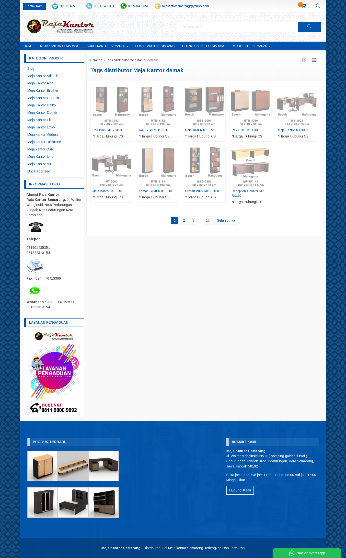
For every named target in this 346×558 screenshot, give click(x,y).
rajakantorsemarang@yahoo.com (185, 6)
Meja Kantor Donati (42, 112)
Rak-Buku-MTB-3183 (107, 130)
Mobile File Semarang (251, 46)
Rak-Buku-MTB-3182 (153, 130)
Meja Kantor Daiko (41, 105)
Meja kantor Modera (42, 135)
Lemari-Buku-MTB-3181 (156, 191)
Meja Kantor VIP (39, 164)
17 (208, 220)
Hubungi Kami (240, 490)
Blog (30, 68)
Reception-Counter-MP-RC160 (248, 193)
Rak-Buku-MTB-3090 (246, 130)
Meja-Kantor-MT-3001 (107, 191)
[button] (309, 27)
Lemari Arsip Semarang (155, 46)
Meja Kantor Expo (41, 127)
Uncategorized (38, 171)
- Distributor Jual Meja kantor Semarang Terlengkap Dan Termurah (173, 548)
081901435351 (69, 6)
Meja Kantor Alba (40, 83)
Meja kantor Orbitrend (44, 142)
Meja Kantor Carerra (43, 98)
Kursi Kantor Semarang (107, 46)
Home (28, 46)
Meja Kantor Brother (42, 90)
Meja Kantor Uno (40, 157)
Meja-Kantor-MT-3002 (293, 130)
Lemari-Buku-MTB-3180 (202, 191)
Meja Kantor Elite (40, 120)
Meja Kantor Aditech (42, 76)
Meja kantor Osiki (40, 149)
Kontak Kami (34, 6)
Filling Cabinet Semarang (204, 46)
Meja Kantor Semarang (60, 46)
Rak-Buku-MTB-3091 (200, 130)
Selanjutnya (226, 220)
